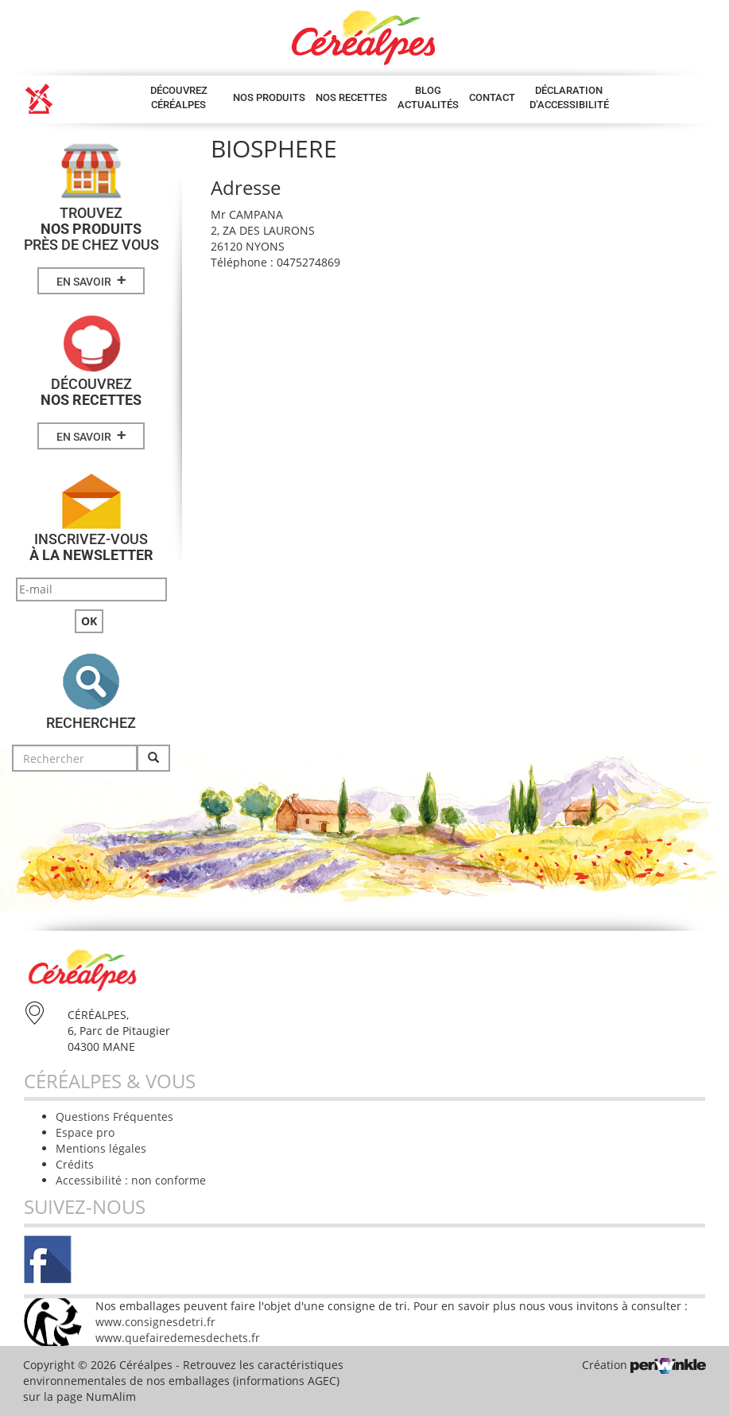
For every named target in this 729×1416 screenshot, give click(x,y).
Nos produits (269, 97)
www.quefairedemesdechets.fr (177, 1337)
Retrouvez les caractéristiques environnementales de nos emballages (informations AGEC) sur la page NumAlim (183, 1380)
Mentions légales (101, 1148)
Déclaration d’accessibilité (569, 97)
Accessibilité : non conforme (131, 1180)
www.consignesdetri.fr (155, 1321)
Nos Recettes (351, 97)
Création (644, 1364)
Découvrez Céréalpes (178, 97)
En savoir (91, 280)
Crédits (75, 1164)
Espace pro (85, 1132)
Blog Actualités (428, 97)
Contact (492, 97)
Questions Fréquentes (114, 1116)
